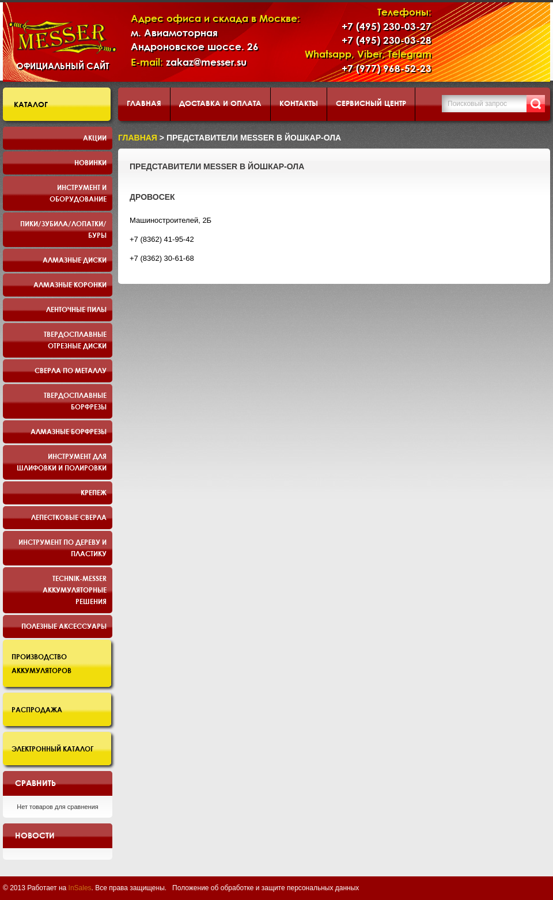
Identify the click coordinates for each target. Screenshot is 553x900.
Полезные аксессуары (64, 626)
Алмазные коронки (70, 284)
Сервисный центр (371, 103)
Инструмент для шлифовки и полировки (62, 461)
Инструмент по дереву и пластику (62, 547)
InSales (80, 888)
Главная (144, 103)
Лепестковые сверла (69, 517)
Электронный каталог (53, 748)
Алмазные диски (75, 259)
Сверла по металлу (71, 370)
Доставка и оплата (220, 103)
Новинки (90, 162)
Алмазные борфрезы (69, 431)
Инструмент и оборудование (78, 193)
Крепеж (94, 492)
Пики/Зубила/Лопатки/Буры (63, 229)
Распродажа (37, 709)
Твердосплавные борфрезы (75, 400)
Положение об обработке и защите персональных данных (265, 888)
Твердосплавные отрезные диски (75, 339)
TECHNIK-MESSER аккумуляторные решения (75, 590)
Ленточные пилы (76, 309)
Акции (95, 137)
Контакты (298, 103)
